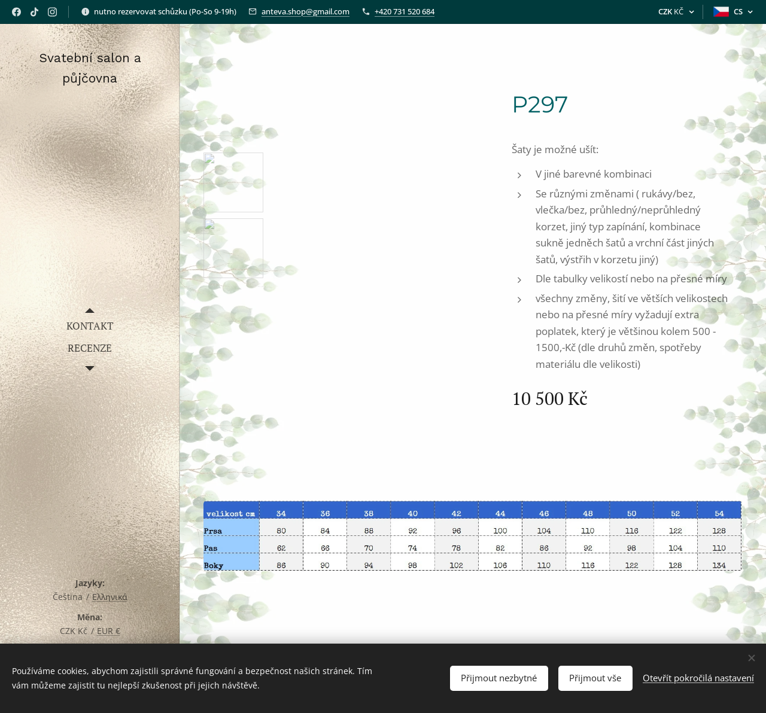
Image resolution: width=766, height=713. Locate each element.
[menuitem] (90, 326)
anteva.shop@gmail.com (305, 11)
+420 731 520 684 (404, 11)
